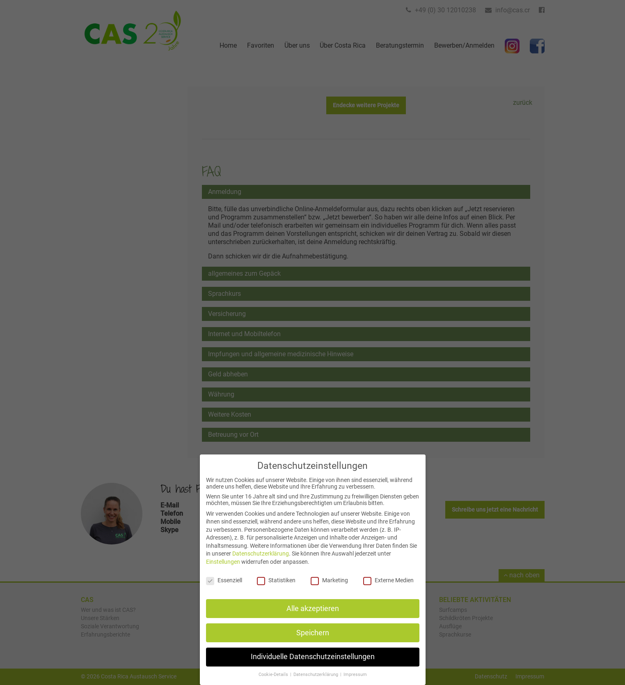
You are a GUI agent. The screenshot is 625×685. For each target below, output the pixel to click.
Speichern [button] (312, 641)
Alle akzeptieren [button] (312, 616)
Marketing (329, 588)
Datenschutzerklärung (260, 561)
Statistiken (276, 588)
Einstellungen (223, 569)
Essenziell (224, 588)
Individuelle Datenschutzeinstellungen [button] (313, 665)
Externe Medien (388, 588)
